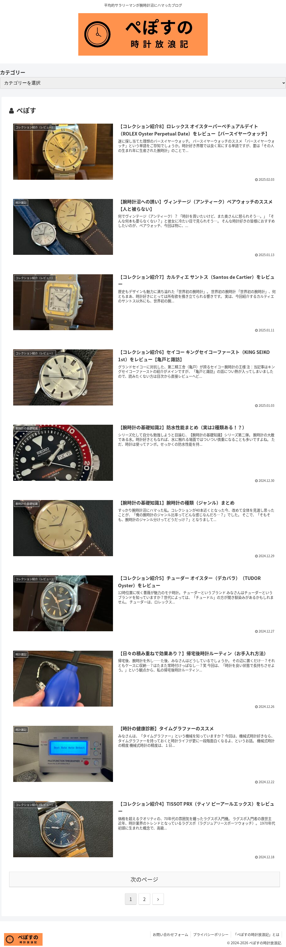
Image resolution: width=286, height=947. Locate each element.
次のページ (144, 880)
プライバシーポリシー (210, 935)
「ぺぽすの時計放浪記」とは (256, 935)
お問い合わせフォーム (169, 935)
